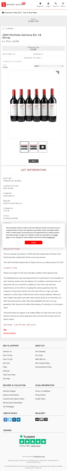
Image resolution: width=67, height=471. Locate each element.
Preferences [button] (51, 237)
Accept (33, 242)
